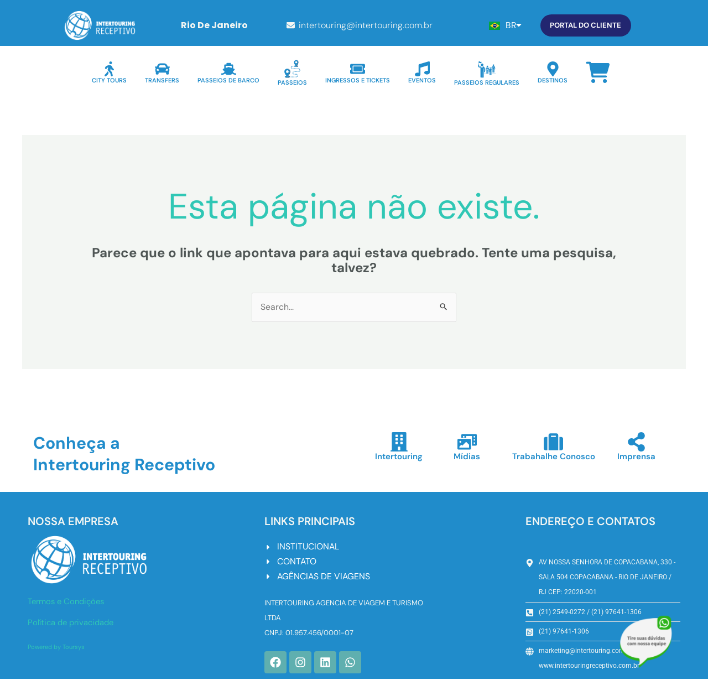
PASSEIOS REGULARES (486, 82)
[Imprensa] (636, 442)
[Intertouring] (399, 442)
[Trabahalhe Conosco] (554, 442)
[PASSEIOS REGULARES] (487, 69)
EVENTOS (422, 80)
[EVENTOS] (422, 68)
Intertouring (399, 457)
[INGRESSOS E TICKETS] (357, 68)
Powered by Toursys (56, 647)
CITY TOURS (109, 80)
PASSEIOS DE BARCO (228, 80)
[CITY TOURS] (109, 68)
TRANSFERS (162, 80)
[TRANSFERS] (162, 68)
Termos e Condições (68, 602)
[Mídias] (467, 442)
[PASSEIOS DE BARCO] (228, 68)
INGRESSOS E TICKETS (357, 80)
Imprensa (636, 457)
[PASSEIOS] (292, 69)
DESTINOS (553, 80)
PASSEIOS (292, 82)
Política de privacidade (72, 623)
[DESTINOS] (552, 68)
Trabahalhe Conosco (553, 457)
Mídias (467, 457)
